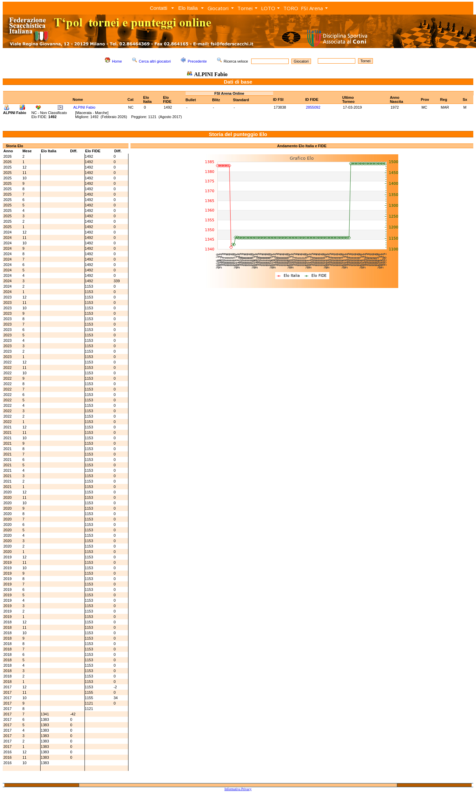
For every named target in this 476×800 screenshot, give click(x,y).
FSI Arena (312, 8)
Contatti (158, 8)
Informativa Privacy (238, 789)
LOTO (268, 8)
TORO (290, 8)
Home (117, 61)
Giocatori (218, 8)
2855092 (313, 107)
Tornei (245, 8)
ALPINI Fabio (84, 107)
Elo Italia (188, 8)
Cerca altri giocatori (155, 61)
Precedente (197, 61)
